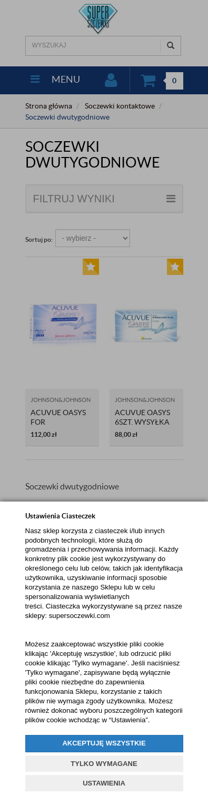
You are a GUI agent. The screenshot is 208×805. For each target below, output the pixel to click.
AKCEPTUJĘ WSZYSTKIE (103, 743)
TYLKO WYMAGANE (104, 764)
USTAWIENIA (104, 783)
